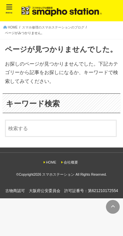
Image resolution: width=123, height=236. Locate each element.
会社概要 (71, 162)
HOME (51, 162)
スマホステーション (58, 174)
